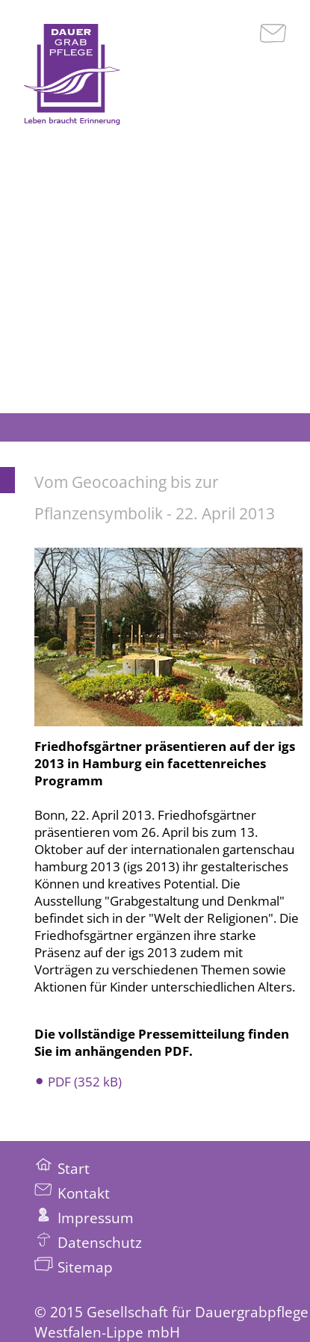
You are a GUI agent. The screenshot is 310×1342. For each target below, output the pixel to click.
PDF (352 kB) (85, 1081)
